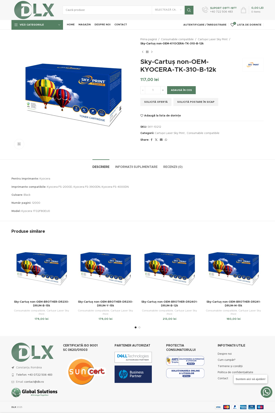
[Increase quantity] (162, 90)
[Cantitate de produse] (152, 90)
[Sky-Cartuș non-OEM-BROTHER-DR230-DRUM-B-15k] (41, 268)
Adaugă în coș (181, 90)
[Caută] (128, 10)
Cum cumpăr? (226, 360)
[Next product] (152, 52)
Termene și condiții (230, 366)
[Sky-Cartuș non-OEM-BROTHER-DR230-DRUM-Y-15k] (105, 268)
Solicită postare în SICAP (195, 102)
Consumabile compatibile (177, 39)
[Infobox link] (219, 10)
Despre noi (225, 354)
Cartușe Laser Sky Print (213, 39)
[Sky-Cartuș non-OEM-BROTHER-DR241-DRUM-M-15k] (233, 268)
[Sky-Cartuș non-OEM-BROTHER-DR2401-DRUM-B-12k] (169, 268)
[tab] (100, 165)
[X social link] (156, 140)
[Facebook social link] (151, 140)
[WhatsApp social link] (166, 140)
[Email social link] (161, 140)
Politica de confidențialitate (235, 372)
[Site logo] (34, 10)
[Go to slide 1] (136, 327)
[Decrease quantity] (142, 90)
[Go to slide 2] (139, 327)
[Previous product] (142, 52)
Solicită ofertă (156, 102)
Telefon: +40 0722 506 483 (34, 375)
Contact (223, 378)
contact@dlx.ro (34, 382)
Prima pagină (148, 39)
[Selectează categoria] (168, 10)
